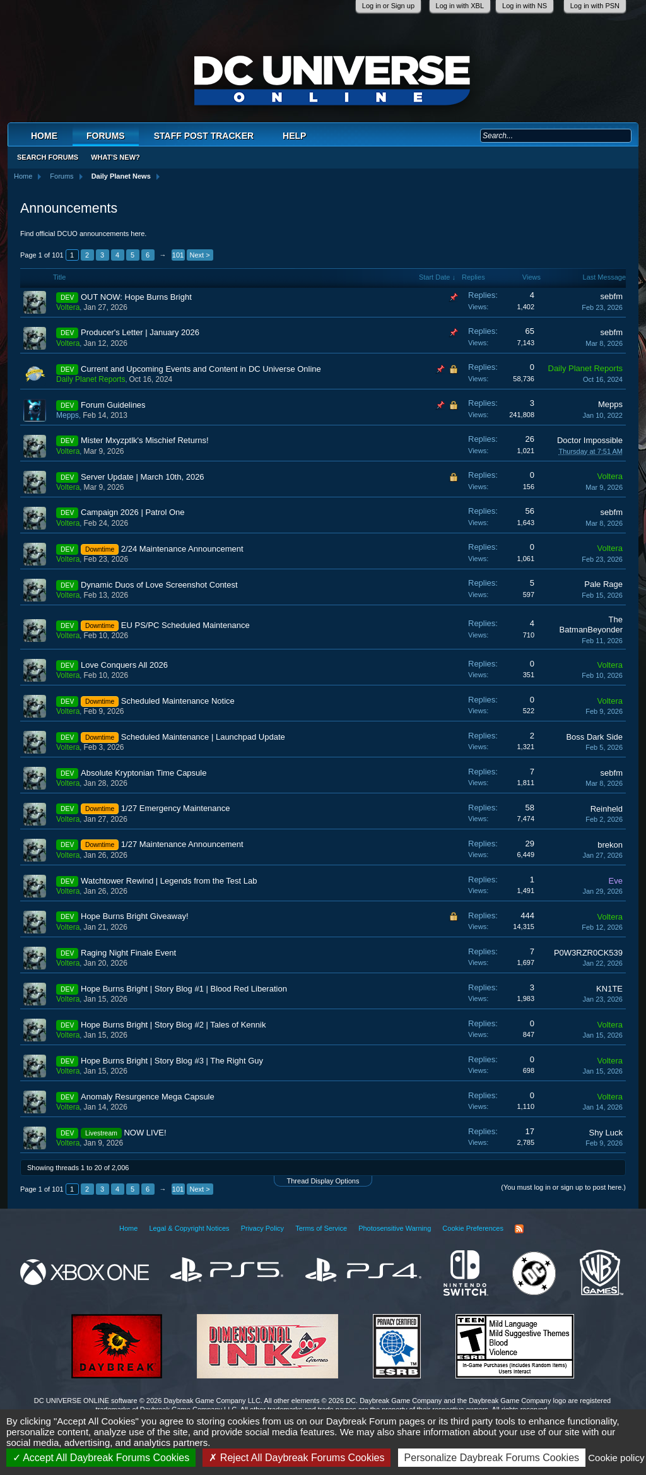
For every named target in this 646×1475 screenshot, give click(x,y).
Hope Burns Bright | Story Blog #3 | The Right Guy (172, 1060)
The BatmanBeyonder (591, 625)
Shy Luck (606, 1132)
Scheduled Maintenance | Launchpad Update (203, 737)
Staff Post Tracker (204, 136)
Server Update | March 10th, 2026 (142, 477)
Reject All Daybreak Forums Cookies (296, 1457)
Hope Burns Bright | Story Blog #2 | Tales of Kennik (173, 1024)
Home (44, 136)
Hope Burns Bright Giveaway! (135, 916)
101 (178, 255)
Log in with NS (524, 5)
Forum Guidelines (113, 405)
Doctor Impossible (590, 440)
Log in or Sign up (388, 5)
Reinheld (606, 809)
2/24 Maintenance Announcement (182, 549)
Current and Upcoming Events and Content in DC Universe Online (201, 369)
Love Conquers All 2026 (124, 665)
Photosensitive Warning (394, 1228)
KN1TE (609, 988)
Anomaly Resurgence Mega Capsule (147, 1096)
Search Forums (47, 157)
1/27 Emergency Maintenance (175, 808)
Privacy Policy (262, 1228)
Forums (105, 136)
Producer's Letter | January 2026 (140, 332)
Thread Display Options (323, 1181)
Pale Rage (603, 584)
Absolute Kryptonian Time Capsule (143, 773)
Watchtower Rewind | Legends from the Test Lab (169, 881)
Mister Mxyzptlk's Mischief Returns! (145, 440)
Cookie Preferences (472, 1228)
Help (294, 136)
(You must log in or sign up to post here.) (563, 1187)
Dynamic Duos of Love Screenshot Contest (159, 584)
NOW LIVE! (145, 1132)
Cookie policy (616, 1457)
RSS (519, 1228)
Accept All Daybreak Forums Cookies (101, 1457)
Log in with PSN (595, 5)
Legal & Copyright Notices (189, 1228)
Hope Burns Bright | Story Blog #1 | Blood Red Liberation (184, 988)
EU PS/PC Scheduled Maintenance (185, 625)
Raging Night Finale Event (128, 952)
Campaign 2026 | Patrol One (133, 512)
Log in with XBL (460, 5)
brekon (610, 845)
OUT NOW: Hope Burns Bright (136, 297)
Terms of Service (321, 1228)
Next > (200, 255)
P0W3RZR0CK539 (588, 952)
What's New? (115, 157)
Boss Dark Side (594, 737)
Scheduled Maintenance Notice (178, 701)
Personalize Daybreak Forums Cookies (491, 1457)
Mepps (67, 415)
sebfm (612, 296)
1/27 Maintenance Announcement (182, 844)
